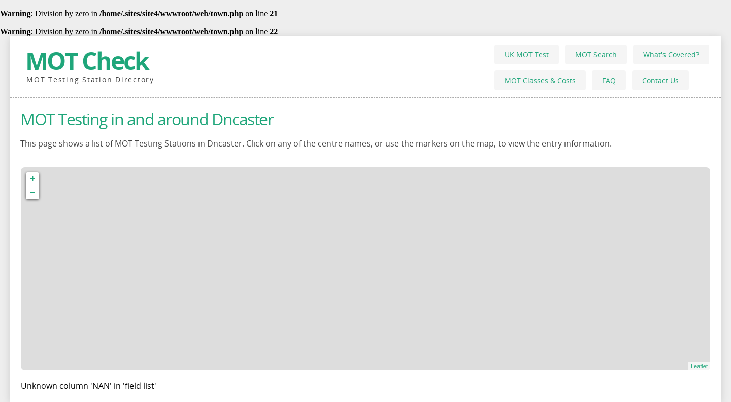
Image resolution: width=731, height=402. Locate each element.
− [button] (33, 193)
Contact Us (660, 80)
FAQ (609, 80)
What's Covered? (671, 54)
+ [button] (33, 179)
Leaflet (699, 366)
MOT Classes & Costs (540, 80)
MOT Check (86, 60)
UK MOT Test (527, 54)
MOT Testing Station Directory (90, 79)
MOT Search (596, 54)
